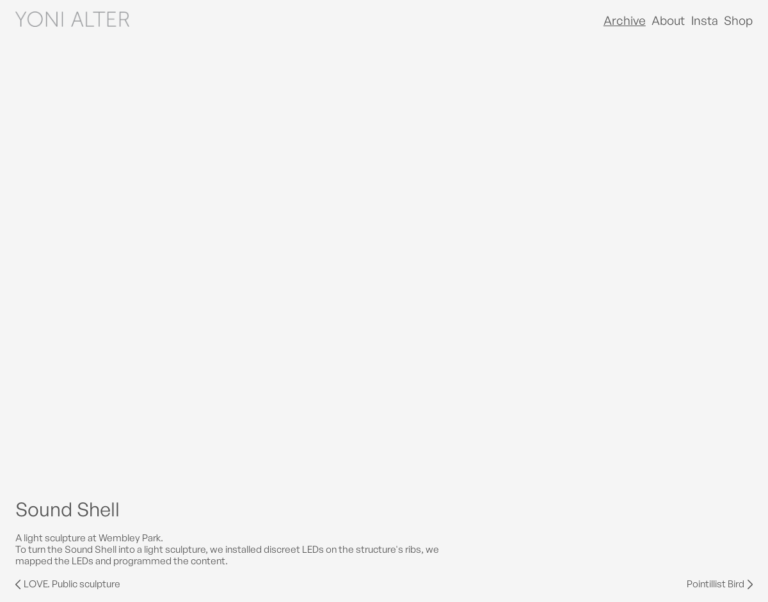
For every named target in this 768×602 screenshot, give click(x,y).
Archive (625, 20)
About (668, 20)
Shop (738, 20)
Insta (704, 20)
